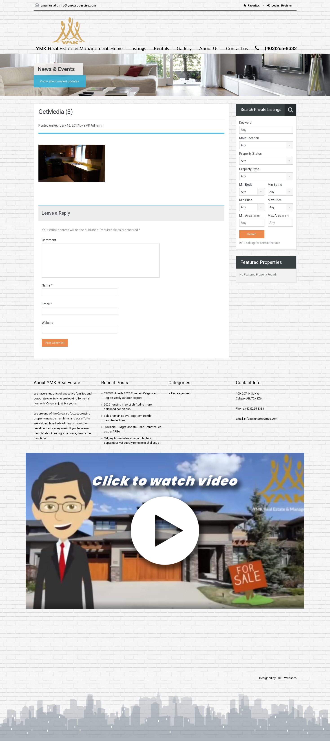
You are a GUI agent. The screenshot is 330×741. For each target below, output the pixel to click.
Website (47, 322)
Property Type (249, 169)
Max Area (278, 215)
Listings (138, 48)
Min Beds (245, 184)
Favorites (252, 5)
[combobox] (266, 145)
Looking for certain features (259, 243)
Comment (49, 240)
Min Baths (275, 184)
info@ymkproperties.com (77, 5)
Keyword (245, 122)
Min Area (249, 215)
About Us (208, 48)
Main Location (249, 138)
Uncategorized (180, 393)
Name (47, 285)
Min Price (245, 200)
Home (116, 48)
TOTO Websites (286, 678)
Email (47, 304)
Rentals (161, 48)
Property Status (250, 153)
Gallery (184, 48)
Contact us (237, 48)
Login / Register (279, 5)
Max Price (275, 200)
